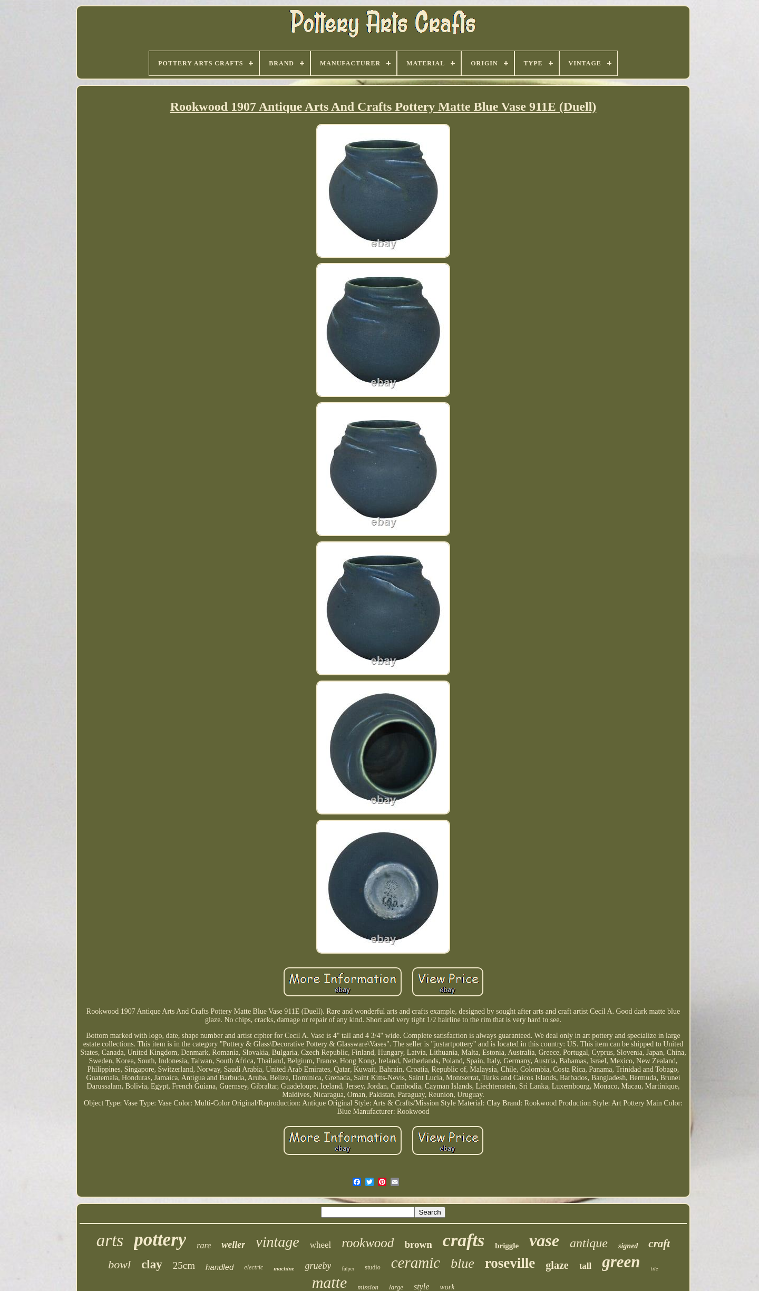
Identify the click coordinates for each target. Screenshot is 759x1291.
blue (462, 1263)
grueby (318, 1265)
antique (589, 1243)
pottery (160, 1239)
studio (372, 1267)
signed (628, 1246)
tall (585, 1266)
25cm (184, 1265)
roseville (510, 1263)
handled (219, 1267)
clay (151, 1264)
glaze (557, 1265)
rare (204, 1245)
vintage (277, 1242)
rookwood (368, 1243)
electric (253, 1267)
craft (659, 1243)
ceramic (415, 1262)
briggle (507, 1245)
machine (284, 1268)
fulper (348, 1268)
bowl (119, 1264)
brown (418, 1244)
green (621, 1262)
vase (544, 1240)
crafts (463, 1240)
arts (109, 1240)
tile (654, 1268)
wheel (321, 1245)
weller (233, 1244)
